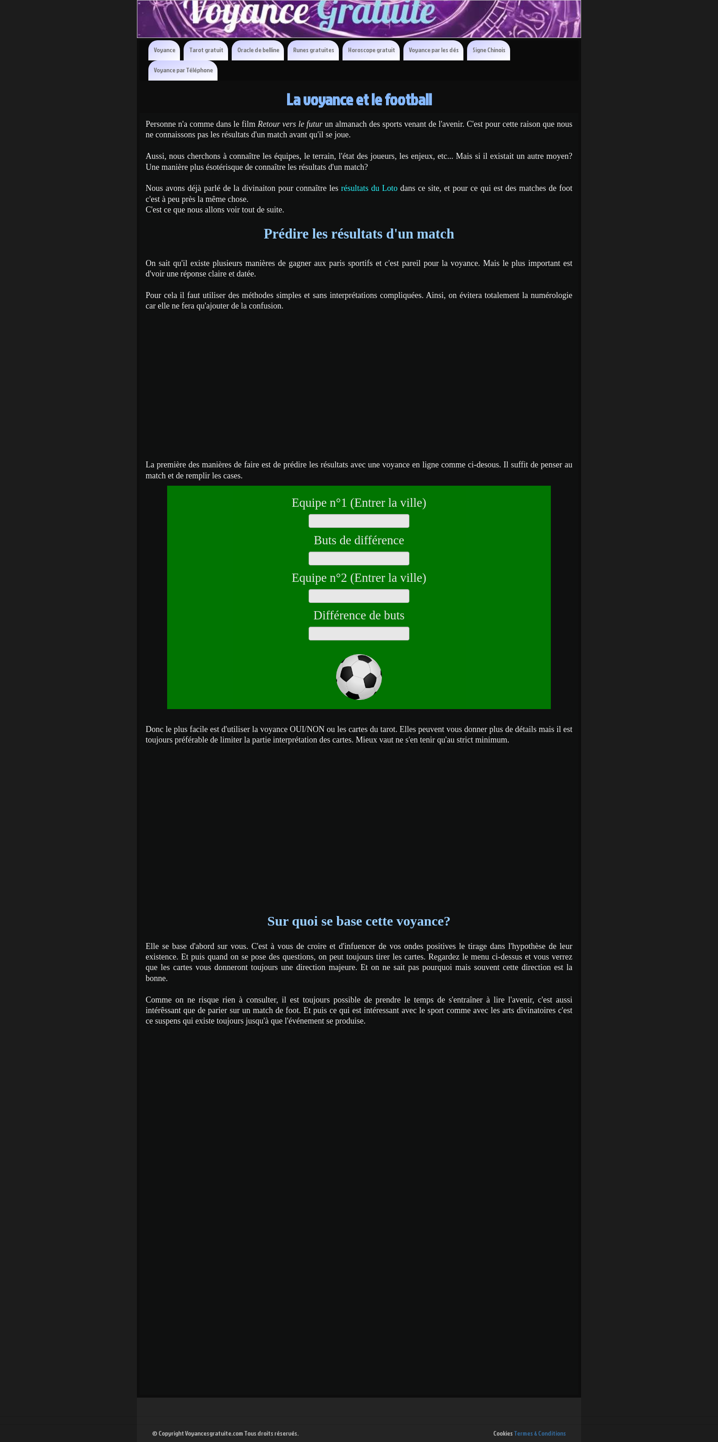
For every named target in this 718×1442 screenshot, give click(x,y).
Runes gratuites (313, 49)
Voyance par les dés (434, 49)
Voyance (164, 49)
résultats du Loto (369, 188)
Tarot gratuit (206, 49)
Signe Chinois (489, 49)
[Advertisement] (359, 380)
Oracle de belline (258, 49)
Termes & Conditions (540, 1433)
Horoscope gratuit (371, 49)
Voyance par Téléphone (183, 69)
